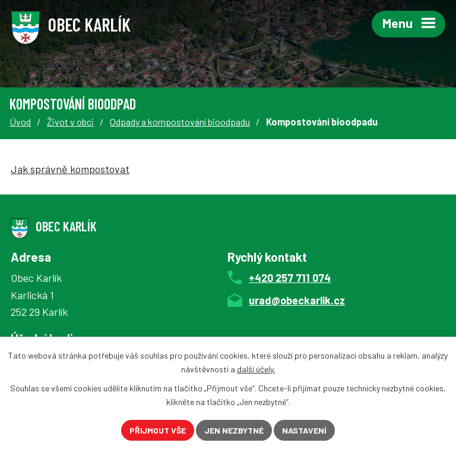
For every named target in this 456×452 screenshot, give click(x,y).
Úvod (20, 121)
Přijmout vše (157, 430)
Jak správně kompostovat (70, 168)
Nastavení (304, 430)
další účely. (256, 369)
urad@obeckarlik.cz (297, 300)
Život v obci (70, 121)
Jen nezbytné (234, 430)
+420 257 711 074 (290, 277)
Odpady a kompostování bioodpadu (180, 121)
